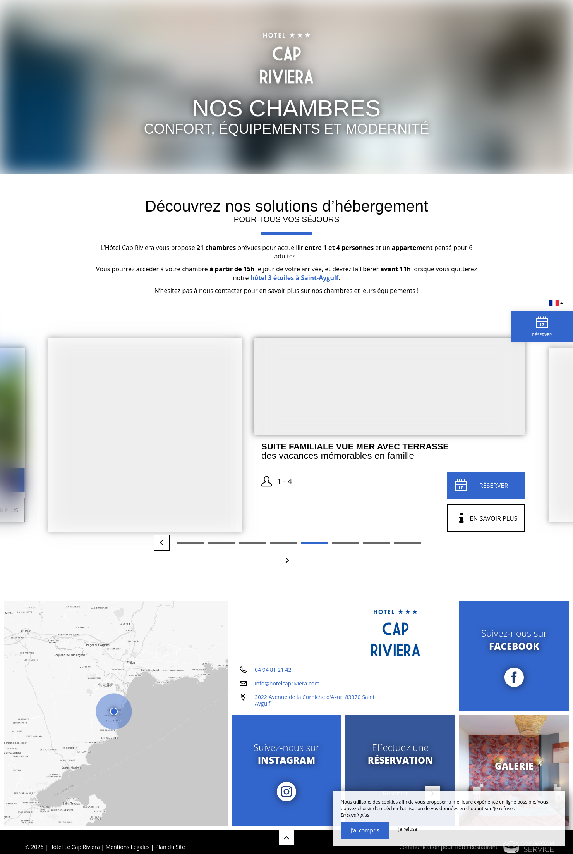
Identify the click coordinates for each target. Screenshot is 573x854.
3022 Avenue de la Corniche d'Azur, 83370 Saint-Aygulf (315, 700)
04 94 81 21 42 (273, 669)
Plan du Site (170, 847)
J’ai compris (365, 830)
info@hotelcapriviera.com (287, 683)
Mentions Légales (128, 847)
